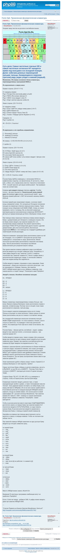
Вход (58, 14)
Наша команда (31, 548)
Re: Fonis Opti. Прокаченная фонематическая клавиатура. (22, 516)
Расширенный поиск (54, 6)
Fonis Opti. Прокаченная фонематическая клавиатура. (24, 18)
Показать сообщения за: (20, 528)
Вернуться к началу (58, 513)
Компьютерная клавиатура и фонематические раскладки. (27, 11)
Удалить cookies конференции (43, 548)
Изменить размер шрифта (58, 11)
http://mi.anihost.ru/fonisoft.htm (17, 520)
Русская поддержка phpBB (30, 551)
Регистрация (52, 14)
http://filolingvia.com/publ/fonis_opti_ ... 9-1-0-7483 (16, 523)
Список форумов (8, 11)
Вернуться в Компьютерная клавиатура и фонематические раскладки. (19, 537)
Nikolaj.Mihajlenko (8, 25)
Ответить (6, 20)
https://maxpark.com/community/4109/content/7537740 (17, 525)
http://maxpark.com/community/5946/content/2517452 (19, 510)
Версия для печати (55, 11)
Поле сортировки (42, 528)
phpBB (25, 550)
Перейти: (14, 539)
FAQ (46, 14)
